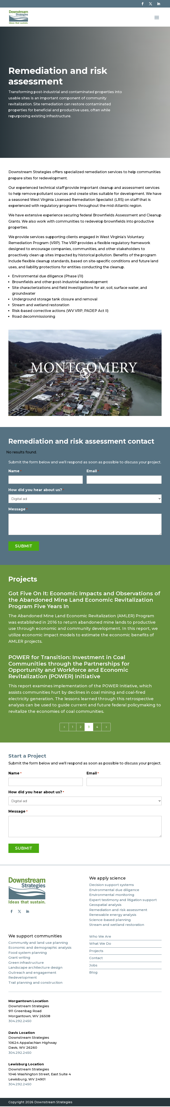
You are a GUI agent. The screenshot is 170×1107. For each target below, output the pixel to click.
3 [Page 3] (89, 727)
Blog (93, 973)
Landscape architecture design (35, 968)
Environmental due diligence (114, 890)
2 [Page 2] (80, 727)
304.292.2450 (19, 1021)
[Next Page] (106, 727)
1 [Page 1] (72, 727)
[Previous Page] (64, 727)
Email (93, 471)
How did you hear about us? (36, 490)
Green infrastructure (26, 963)
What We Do (100, 944)
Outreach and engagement (32, 973)
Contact (96, 958)
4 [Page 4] (97, 727)
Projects (96, 951)
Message (17, 510)
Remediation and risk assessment (118, 910)
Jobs (93, 966)
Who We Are (100, 937)
